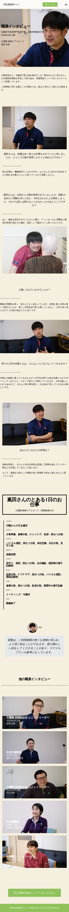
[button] (50, 4)
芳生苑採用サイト (11, 4)
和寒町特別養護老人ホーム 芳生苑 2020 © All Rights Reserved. (34, 908)
